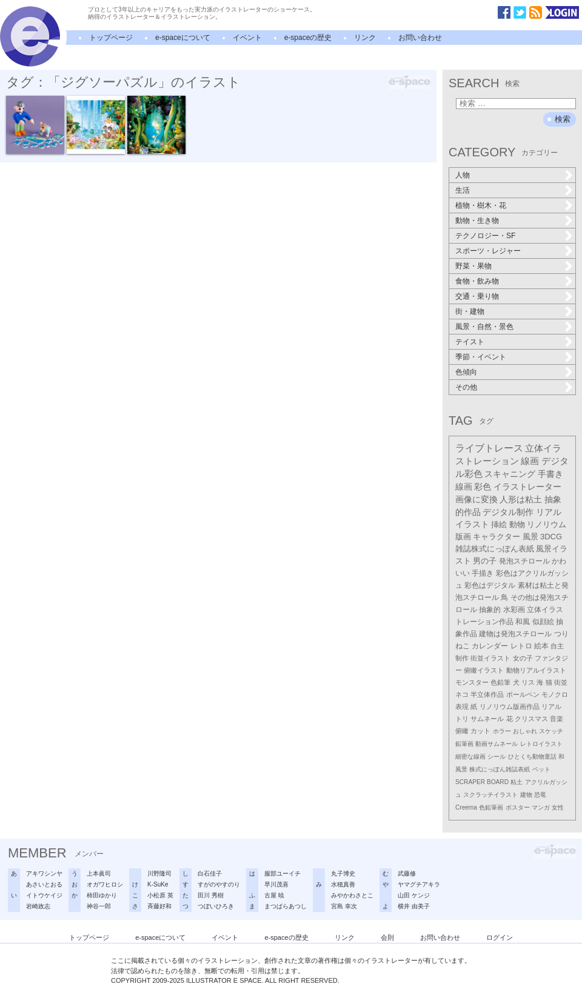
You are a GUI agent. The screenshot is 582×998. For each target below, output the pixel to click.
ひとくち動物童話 (532, 756)
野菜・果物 (473, 266)
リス (528, 682)
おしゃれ (525, 731)
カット (480, 730)
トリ (462, 718)
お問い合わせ (420, 37)
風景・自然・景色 (484, 326)
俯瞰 (462, 730)
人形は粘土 (521, 499)
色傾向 (466, 372)
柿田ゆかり (102, 895)
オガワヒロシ (105, 884)
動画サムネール (496, 743)
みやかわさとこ (352, 895)
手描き (482, 573)
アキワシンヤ (44, 873)
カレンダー (490, 646)
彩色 (482, 486)
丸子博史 (343, 873)
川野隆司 (159, 873)
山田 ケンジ (414, 895)
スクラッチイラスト (490, 794)
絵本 (541, 646)
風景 (530, 536)
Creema (466, 807)
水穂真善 (343, 884)
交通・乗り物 (477, 296)
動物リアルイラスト (536, 670)
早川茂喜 (276, 884)
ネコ (462, 694)
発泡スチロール (524, 561)
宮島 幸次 (344, 906)
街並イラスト (490, 658)
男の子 (485, 561)
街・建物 (469, 311)
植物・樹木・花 (480, 205)
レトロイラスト (541, 743)
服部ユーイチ (282, 873)
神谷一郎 (99, 906)
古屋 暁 (274, 895)
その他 (466, 387)
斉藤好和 (159, 906)
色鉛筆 (500, 682)
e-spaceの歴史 (308, 37)
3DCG (551, 536)
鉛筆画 (464, 743)
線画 (530, 461)
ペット (541, 769)
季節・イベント (480, 357)
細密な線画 (470, 756)
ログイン (499, 937)
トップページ (111, 37)
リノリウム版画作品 (510, 706)
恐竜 (540, 794)
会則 (387, 937)
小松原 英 (160, 895)
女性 (558, 807)
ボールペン (523, 694)
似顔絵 (543, 621)
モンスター (472, 682)
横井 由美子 (414, 906)
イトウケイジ (44, 895)
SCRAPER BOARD (482, 782)
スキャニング (509, 474)
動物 (517, 524)
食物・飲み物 (477, 281)
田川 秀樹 (211, 895)
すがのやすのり (219, 884)
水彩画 (514, 609)
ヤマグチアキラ (419, 884)
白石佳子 (210, 873)
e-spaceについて (182, 37)
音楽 (556, 718)
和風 (522, 621)
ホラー (502, 731)
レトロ (521, 646)
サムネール (487, 718)
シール (496, 756)
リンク (365, 37)
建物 (526, 794)
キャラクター (496, 536)
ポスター (518, 807)
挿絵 (499, 524)
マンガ (541, 807)
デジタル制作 (508, 512)
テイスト (469, 342)
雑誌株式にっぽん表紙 (494, 548)
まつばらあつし (285, 906)
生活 (462, 190)
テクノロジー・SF (485, 235)
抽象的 (490, 609)
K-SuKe (157, 884)
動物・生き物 (477, 220)
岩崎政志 (38, 906)
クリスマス (531, 718)
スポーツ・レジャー (488, 251)
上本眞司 (99, 873)
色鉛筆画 (491, 807)
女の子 (523, 658)
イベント (247, 37)
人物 (462, 175)
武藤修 (407, 873)
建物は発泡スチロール (515, 633)
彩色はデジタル (489, 585)
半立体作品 (487, 694)
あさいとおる (44, 884)
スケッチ (551, 731)
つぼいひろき (216, 906)
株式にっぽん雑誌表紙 (499, 769)
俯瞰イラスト (484, 670)
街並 (560, 682)
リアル (551, 706)
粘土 (516, 782)
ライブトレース (489, 448)
